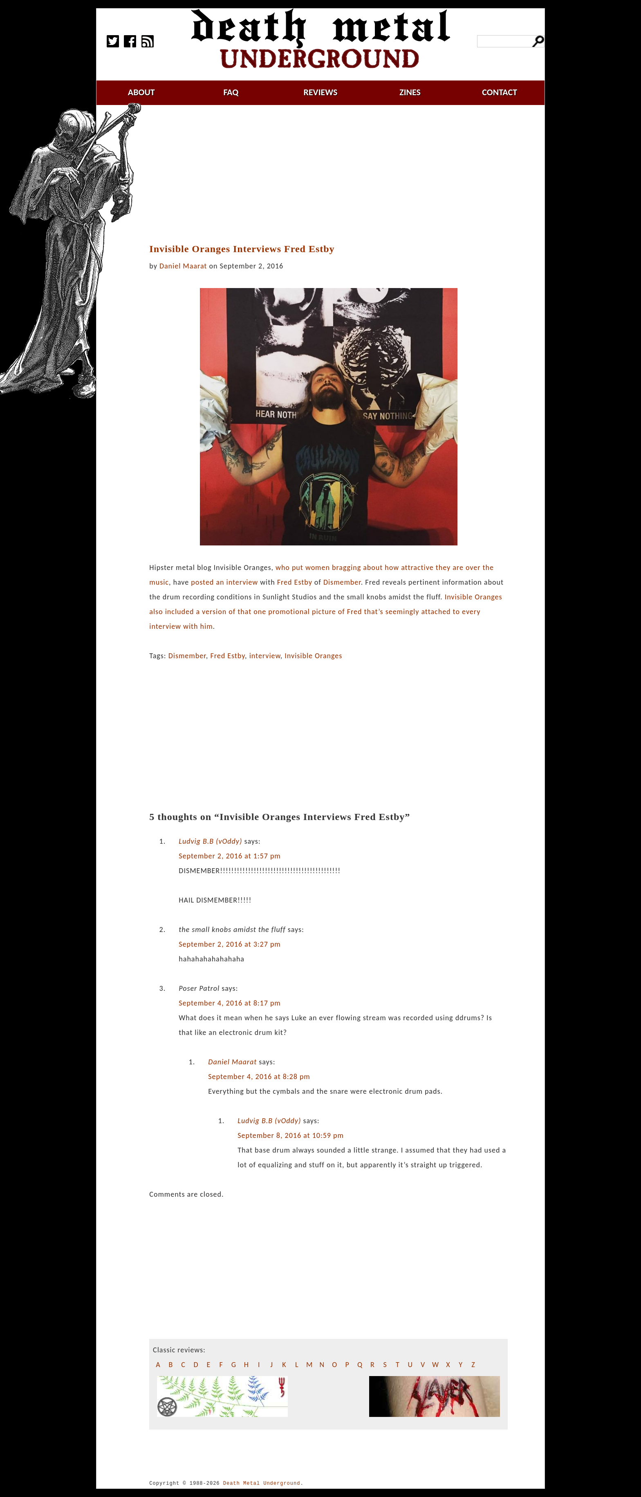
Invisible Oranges (313, 655)
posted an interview (224, 582)
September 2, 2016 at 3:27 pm (229, 944)
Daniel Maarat (183, 265)
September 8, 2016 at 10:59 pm (291, 1135)
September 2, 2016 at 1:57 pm (229, 855)
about (141, 92)
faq (230, 92)
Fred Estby (294, 582)
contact (499, 92)
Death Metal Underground (261, 1483)
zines (410, 92)
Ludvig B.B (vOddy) (210, 841)
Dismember (342, 582)
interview (264, 655)
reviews (321, 92)
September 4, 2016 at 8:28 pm (259, 1076)
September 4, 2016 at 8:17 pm (229, 1003)
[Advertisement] (329, 174)
